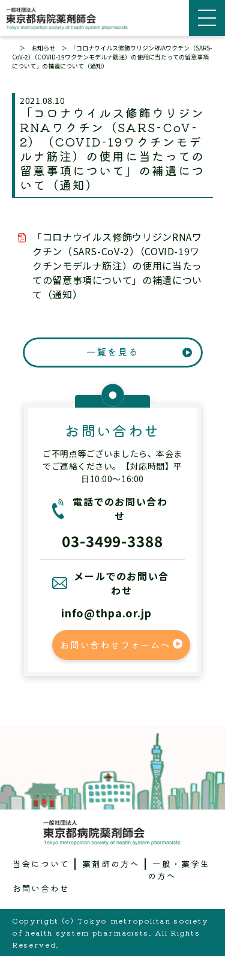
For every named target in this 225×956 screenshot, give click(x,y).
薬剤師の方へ (111, 864)
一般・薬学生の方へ (179, 870)
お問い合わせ (41, 888)
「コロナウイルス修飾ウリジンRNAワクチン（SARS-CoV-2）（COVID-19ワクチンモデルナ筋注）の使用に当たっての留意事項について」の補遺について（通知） (117, 265)
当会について (41, 864)
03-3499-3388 (113, 540)
